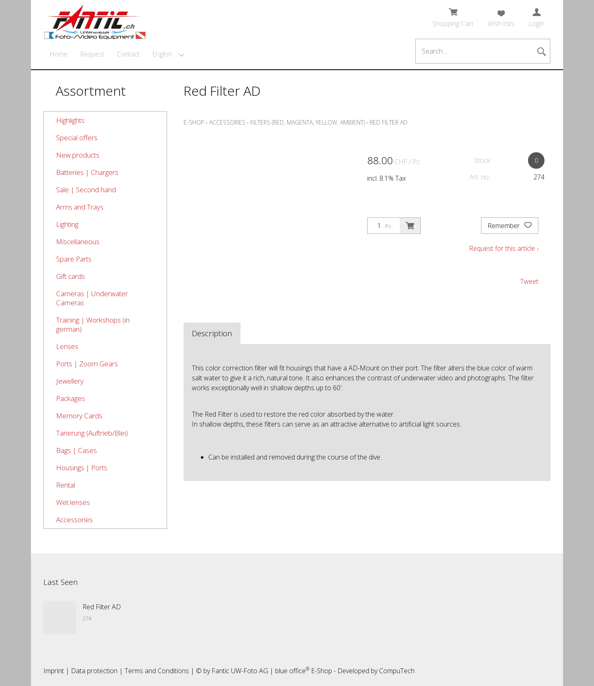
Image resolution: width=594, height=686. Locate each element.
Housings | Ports (81, 467)
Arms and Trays (80, 207)
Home (59, 54)
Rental (65, 485)
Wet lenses (73, 502)
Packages (70, 398)
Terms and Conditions (157, 670)
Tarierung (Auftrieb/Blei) (92, 433)
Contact (128, 54)
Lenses (67, 346)
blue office (292, 670)
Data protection (94, 670)
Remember (510, 225)
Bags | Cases (76, 450)
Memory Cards (79, 415)
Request (92, 54)
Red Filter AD (389, 122)
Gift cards (70, 276)
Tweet (529, 281)
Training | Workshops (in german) (93, 324)
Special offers (76, 137)
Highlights (70, 120)
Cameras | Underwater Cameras (92, 298)
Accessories (74, 519)
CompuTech (397, 670)
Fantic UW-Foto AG (240, 670)
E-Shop (194, 122)
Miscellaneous (77, 241)
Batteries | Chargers (87, 172)
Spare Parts (74, 259)
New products (77, 155)
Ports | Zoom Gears (87, 363)
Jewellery (70, 381)
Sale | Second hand (86, 189)
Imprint (53, 670)
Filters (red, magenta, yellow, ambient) (307, 122)
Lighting (67, 224)
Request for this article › (503, 248)
